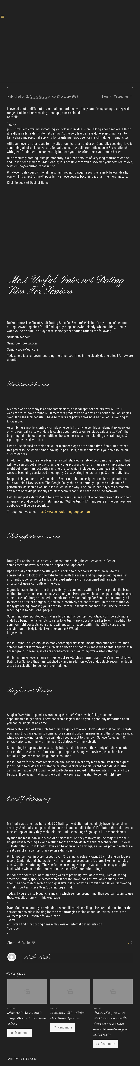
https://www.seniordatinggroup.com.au (63, 512)
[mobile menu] (2, 16)
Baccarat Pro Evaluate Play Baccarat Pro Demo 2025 (27, 1018)
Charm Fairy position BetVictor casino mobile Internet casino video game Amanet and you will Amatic (110, 1023)
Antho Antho (38, 96)
